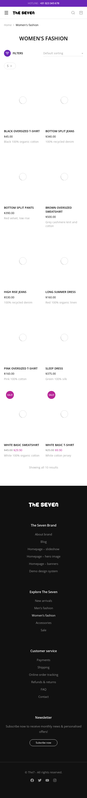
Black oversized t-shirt (22, 131)
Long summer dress (60, 292)
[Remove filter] (10, 66)
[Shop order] (63, 53)
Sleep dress (54, 368)
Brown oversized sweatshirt (58, 209)
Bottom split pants (19, 207)
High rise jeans (15, 292)
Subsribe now (43, 742)
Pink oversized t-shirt (21, 368)
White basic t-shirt (59, 445)
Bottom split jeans (59, 131)
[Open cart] (81, 13)
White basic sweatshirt (21, 445)
